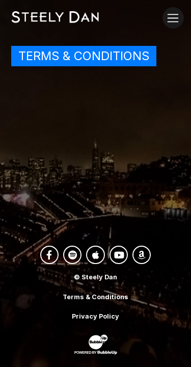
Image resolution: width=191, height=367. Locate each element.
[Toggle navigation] (172, 17)
